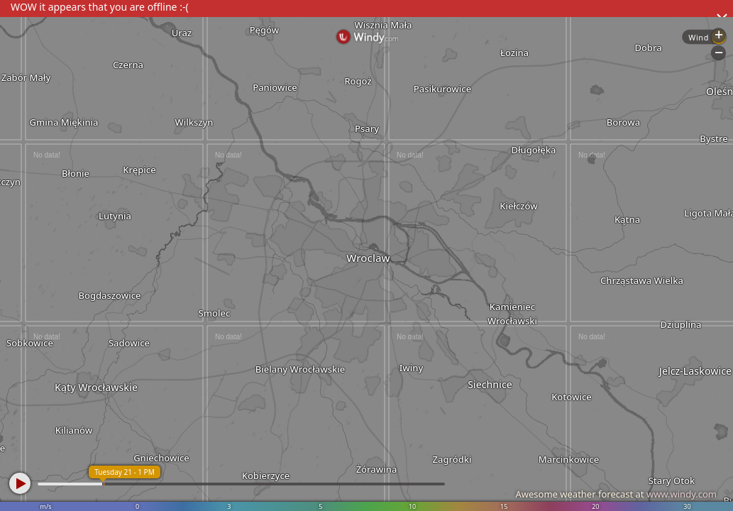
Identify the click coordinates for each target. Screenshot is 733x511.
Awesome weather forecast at (616, 494)
